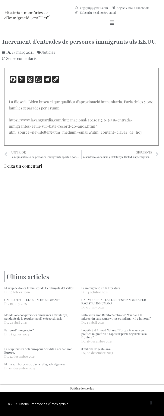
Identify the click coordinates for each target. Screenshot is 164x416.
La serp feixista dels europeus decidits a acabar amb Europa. (38, 351)
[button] (111, 22)
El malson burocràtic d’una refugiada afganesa (34, 364)
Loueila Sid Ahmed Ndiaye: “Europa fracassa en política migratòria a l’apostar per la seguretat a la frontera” (114, 333)
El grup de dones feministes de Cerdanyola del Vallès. (39, 288)
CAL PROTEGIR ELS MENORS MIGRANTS (32, 300)
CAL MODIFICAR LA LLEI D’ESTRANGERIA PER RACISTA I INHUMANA (113, 301)
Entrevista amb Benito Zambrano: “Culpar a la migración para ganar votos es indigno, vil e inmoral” (116, 317)
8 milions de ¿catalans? (96, 349)
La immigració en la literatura (100, 288)
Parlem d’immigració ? (19, 330)
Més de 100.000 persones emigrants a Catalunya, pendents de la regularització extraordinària (36, 317)
